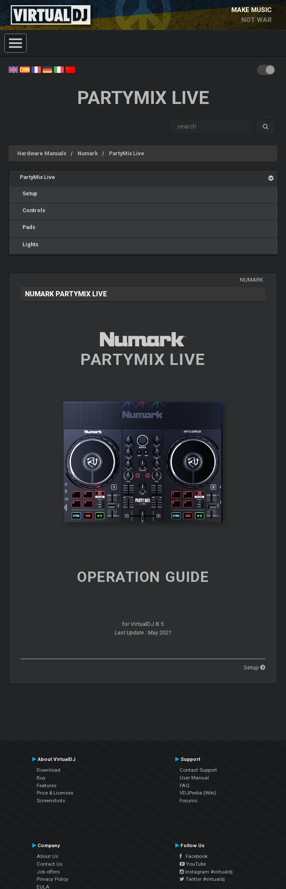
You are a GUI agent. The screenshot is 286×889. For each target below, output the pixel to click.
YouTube (193, 864)
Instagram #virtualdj (206, 872)
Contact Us (49, 864)
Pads (27, 227)
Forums (188, 801)
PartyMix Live (126, 153)
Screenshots (51, 801)
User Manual (194, 778)
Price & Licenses (55, 793)
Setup (28, 193)
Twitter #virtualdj (202, 879)
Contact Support (198, 770)
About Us (47, 856)
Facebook (194, 856)
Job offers (48, 872)
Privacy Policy (52, 879)
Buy (41, 778)
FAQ (185, 785)
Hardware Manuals (41, 153)
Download (48, 770)
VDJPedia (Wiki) (198, 793)
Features (46, 785)
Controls (32, 210)
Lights (29, 244)
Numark (88, 153)
